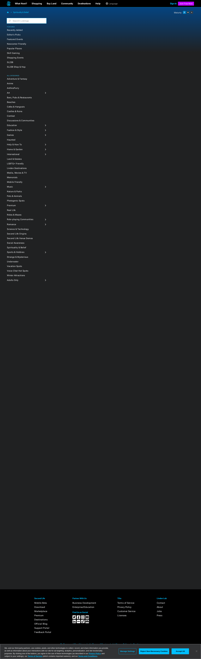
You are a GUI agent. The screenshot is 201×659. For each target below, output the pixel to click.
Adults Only (12, 280)
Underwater (12, 261)
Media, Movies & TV (17, 173)
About (160, 607)
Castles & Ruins (14, 111)
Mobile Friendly (14, 182)
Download (39, 607)
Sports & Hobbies (15, 252)
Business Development (84, 603)
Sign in (173, 3)
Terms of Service (125, 603)
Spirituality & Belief (21, 12)
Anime (10, 83)
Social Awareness (15, 243)
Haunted (11, 140)
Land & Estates (14, 159)
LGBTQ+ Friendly (15, 163)
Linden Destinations (17, 168)
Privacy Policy (124, 607)
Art (8, 93)
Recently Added (15, 30)
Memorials (12, 177)
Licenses (122, 615)
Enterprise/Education (83, 607)
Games (10, 135)
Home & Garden (15, 149)
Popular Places (14, 48)
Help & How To (14, 144)
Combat (11, 116)
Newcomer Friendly (16, 44)
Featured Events (15, 39)
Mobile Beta (40, 603)
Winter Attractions (16, 275)
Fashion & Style (14, 130)
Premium (11, 205)
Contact (161, 603)
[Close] (196, 651)
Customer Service (126, 611)
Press (159, 615)
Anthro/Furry (13, 88)
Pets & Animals (14, 196)
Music (10, 187)
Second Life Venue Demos (20, 238)
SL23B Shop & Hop (16, 67)
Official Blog (40, 623)
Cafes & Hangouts (16, 107)
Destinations (41, 619)
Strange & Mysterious (17, 257)
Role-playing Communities (20, 219)
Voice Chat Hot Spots (17, 271)
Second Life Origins (17, 233)
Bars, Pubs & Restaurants (19, 97)
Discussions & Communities (20, 120)
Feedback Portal (42, 632)
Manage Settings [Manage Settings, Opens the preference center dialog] (127, 651)
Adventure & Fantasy (17, 79)
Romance (11, 224)
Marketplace (40, 611)
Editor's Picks (13, 34)
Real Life (11, 210)
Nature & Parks (14, 191)
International (13, 154)
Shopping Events (15, 57)
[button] (21, 4)
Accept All (180, 651)
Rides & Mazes (14, 215)
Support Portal (41, 628)
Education (12, 125)
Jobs (159, 611)
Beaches (11, 102)
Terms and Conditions (87, 656)
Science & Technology (18, 229)
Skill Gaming (13, 53)
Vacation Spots (14, 266)
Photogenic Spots (15, 200)
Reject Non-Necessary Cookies (154, 651)
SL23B (10, 62)
